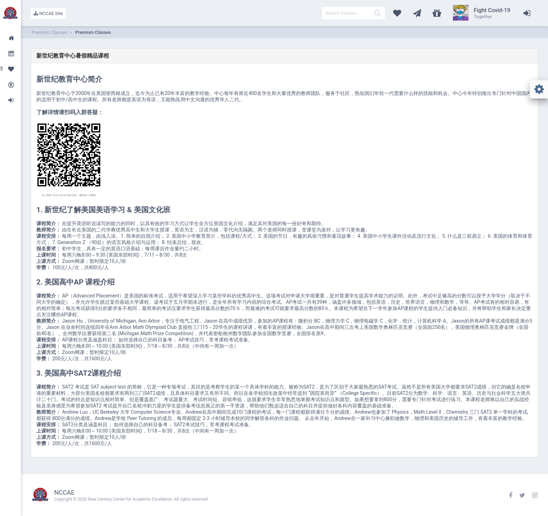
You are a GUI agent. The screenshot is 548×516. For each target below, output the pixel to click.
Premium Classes (93, 32)
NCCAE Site (48, 13)
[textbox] (353, 13)
